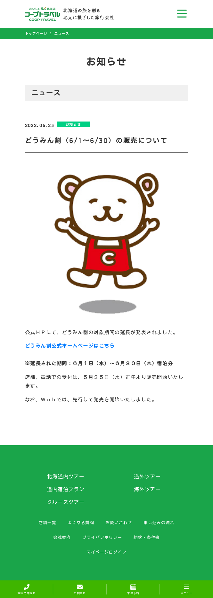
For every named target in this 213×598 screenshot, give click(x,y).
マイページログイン (107, 552)
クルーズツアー (66, 502)
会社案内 (62, 537)
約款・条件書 (147, 537)
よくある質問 (81, 522)
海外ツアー (147, 489)
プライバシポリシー (102, 537)
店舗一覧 (47, 522)
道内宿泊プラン (66, 489)
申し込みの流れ (158, 522)
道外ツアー (147, 476)
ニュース (61, 33)
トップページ (36, 33)
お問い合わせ (119, 522)
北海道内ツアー (66, 476)
